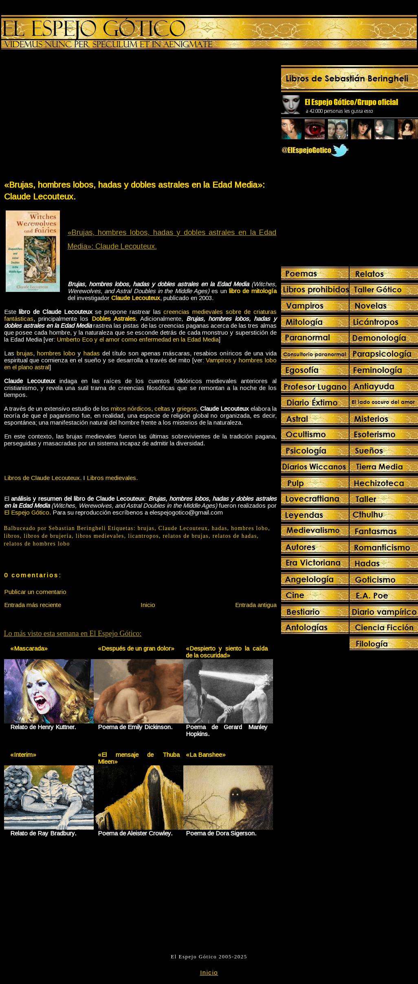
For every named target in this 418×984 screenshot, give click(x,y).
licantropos (143, 536)
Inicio (148, 604)
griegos (187, 408)
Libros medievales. (112, 477)
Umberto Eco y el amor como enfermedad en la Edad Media (138, 339)
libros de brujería (48, 536)
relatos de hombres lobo (37, 544)
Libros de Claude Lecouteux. (42, 477)
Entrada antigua (256, 604)
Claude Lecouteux (135, 297)
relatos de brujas (186, 536)
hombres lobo (56, 353)
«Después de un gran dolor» (136, 648)
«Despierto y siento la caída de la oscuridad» (227, 652)
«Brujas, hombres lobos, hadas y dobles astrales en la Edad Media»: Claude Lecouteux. (134, 190)
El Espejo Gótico (26, 512)
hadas (92, 353)
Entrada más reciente (32, 604)
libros (12, 536)
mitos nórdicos (131, 408)
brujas (25, 353)
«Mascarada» (29, 648)
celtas (162, 408)
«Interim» (23, 754)
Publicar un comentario (35, 591)
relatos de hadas (235, 536)
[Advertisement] (71, 116)
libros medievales (100, 536)
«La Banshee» (206, 754)
